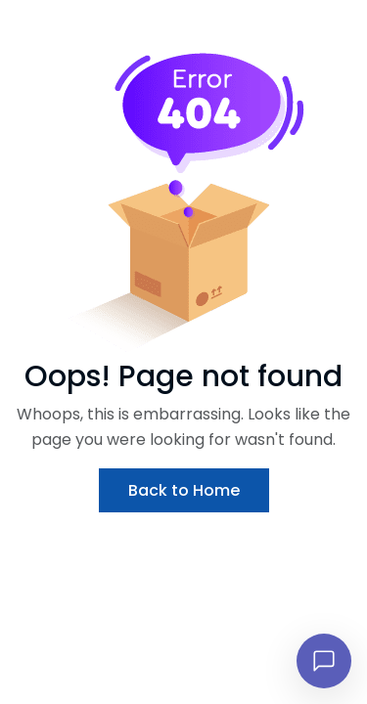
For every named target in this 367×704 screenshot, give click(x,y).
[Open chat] (324, 661)
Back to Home (184, 490)
